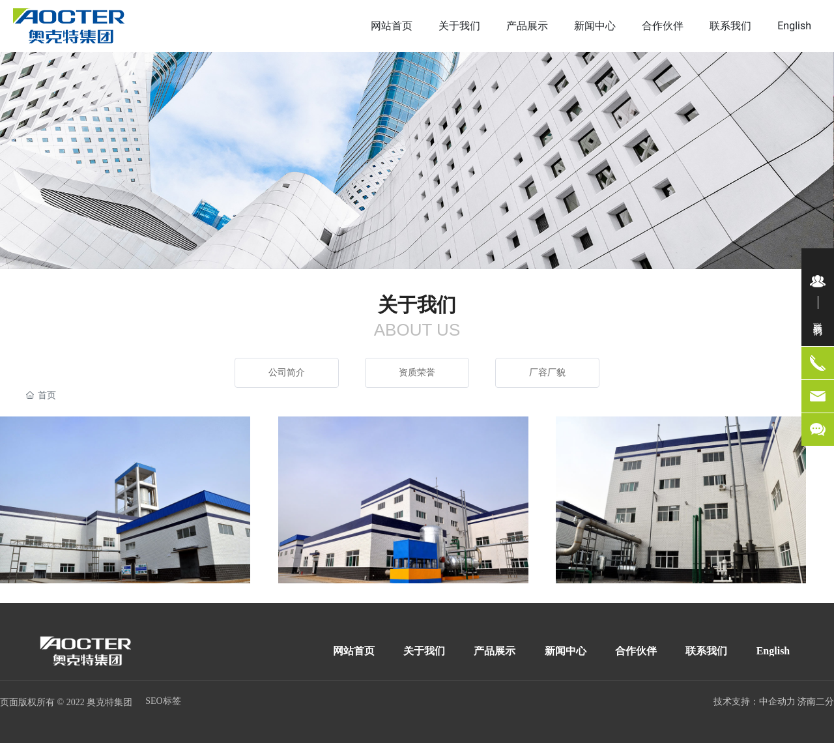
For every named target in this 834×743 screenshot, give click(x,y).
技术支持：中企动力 (754, 702)
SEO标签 (162, 701)
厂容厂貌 (547, 372)
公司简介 (286, 372)
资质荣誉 (417, 372)
